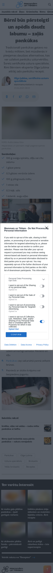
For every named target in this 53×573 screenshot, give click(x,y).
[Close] (47, 228)
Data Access (26, 345)
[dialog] (26, 286)
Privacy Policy (42, 345)
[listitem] (26, 279)
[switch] (42, 286)
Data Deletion (11, 345)
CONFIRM (16, 334)
